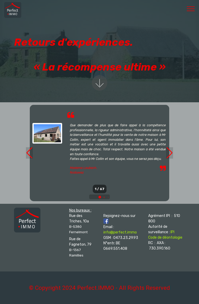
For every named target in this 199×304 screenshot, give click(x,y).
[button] (99, 197)
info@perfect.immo (120, 232)
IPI (172, 232)
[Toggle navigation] (191, 8)
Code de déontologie (165, 237)
